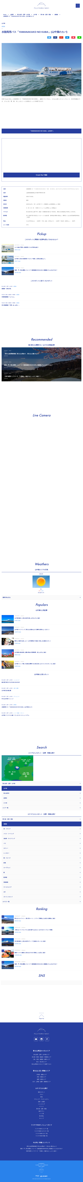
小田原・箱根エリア (41, 1074)
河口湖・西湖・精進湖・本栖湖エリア (41, 1057)
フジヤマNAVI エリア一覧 (41, 1128)
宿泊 (41, 1096)
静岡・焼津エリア (41, 1079)
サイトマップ (41, 1170)
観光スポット (41, 1092)
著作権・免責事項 (41, 1166)
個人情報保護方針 (41, 1163)
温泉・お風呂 (41, 1101)
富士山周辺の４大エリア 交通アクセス (41, 1064)
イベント (41, 1106)
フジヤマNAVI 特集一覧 (41, 1135)
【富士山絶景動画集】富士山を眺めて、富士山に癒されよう (41, 1146)
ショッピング (41, 1104)
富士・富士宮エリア (41, 1061)
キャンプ (41, 1118)
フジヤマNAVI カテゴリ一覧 (41, 1131)
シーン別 (41, 1113)
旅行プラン (41, 1111)
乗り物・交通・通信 (41, 1108)
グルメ (41, 1094)
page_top (41, 1016)
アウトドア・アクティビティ (41, 1099)
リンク (41, 1172)
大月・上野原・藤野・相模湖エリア (41, 1081)
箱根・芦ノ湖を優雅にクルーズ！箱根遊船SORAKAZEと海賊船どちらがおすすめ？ (41, 1148)
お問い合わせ (41, 1169)
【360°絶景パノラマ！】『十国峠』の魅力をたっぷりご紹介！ (41, 1151)
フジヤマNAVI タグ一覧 (41, 1133)
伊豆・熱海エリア (41, 1077)
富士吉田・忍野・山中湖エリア (41, 1054)
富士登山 (41, 1116)
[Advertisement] (41, 115)
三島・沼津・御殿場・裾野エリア (41, 1059)
